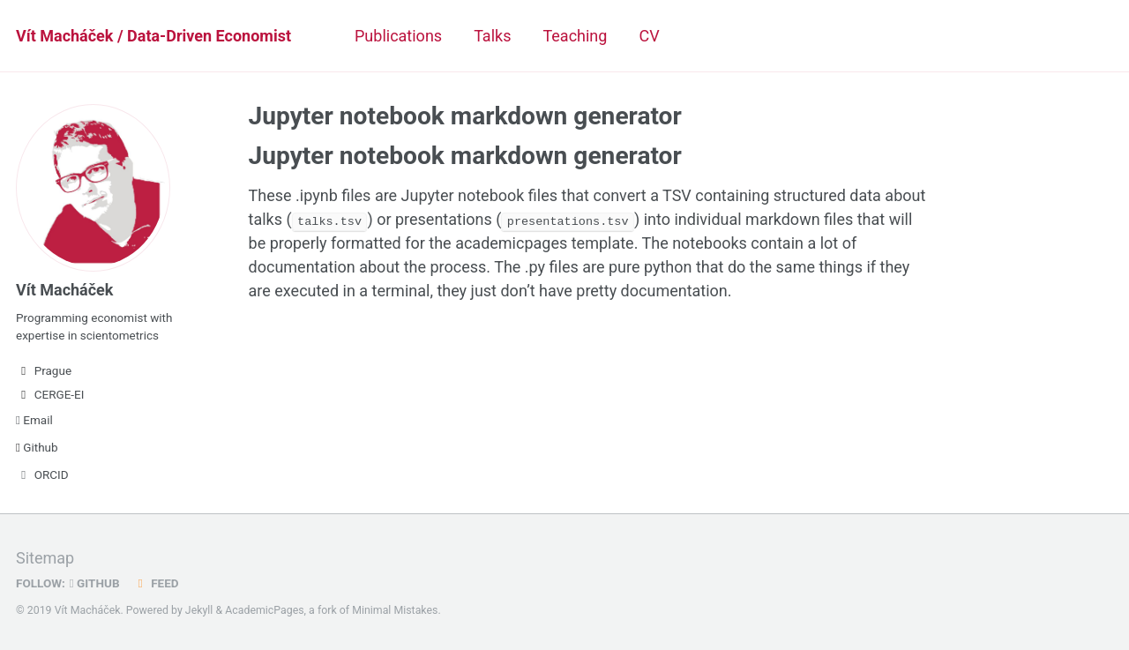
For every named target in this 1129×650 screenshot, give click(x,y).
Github (37, 447)
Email (34, 420)
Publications (398, 35)
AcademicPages (264, 610)
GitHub (95, 583)
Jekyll (199, 610)
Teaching (574, 35)
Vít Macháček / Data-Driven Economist (153, 35)
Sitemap (45, 558)
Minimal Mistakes (394, 610)
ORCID (42, 474)
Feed (156, 583)
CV (649, 35)
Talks (492, 35)
